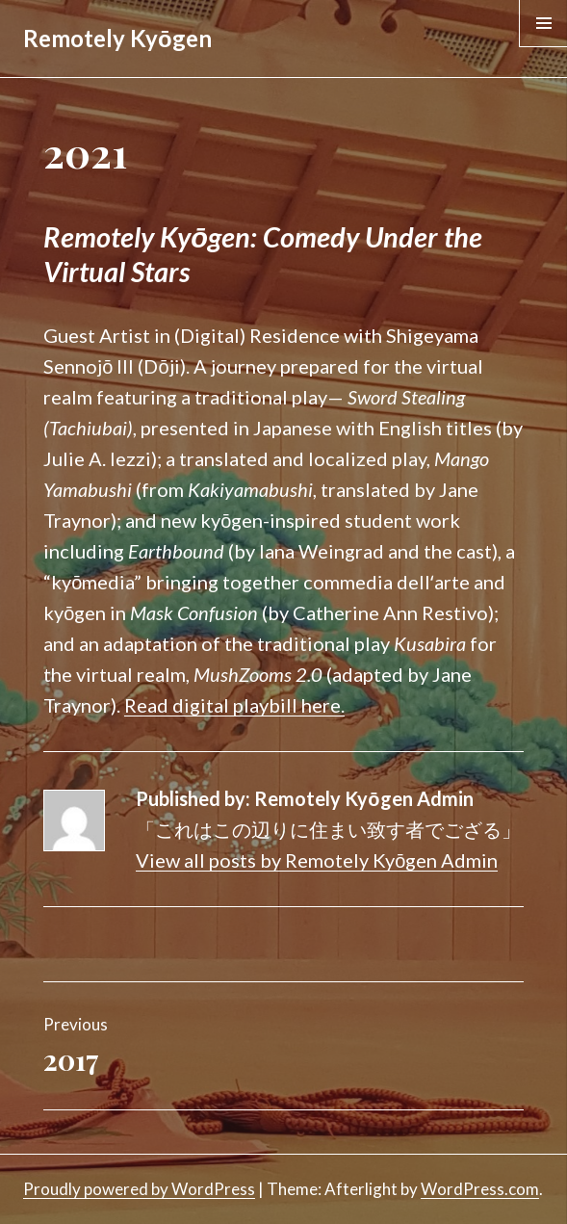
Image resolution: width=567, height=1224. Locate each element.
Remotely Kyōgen (117, 38)
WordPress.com (480, 1189)
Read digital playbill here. (234, 704)
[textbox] (283, 254)
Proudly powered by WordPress (139, 1189)
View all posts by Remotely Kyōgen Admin (317, 860)
